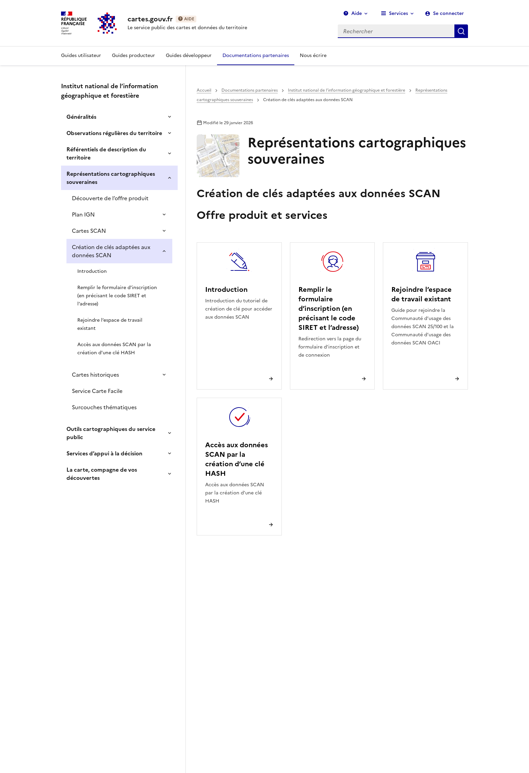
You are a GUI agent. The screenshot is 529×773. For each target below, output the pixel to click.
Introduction (92, 271)
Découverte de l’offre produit (110, 198)
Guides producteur (133, 55)
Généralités (81, 117)
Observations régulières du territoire (114, 133)
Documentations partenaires (255, 55)
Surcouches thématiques (104, 407)
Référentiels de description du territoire (106, 153)
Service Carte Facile (97, 391)
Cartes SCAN (89, 231)
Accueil (204, 90)
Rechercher (461, 31)
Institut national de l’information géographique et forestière (346, 90)
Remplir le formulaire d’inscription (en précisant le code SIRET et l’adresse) (117, 295)
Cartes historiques (95, 375)
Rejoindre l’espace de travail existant (109, 324)
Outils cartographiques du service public (110, 433)
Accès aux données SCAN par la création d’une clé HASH (114, 348)
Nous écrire (313, 55)
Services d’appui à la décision (104, 453)
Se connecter (448, 13)
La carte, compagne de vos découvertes (101, 474)
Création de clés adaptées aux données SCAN (111, 251)
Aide (352, 14)
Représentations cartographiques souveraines (110, 178)
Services (394, 14)
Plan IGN (83, 214)
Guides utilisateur (81, 55)
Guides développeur (189, 55)
